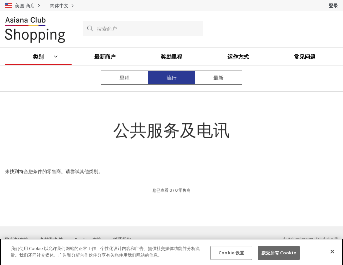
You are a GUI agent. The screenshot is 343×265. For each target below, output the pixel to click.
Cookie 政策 (87, 239)
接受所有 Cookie (278, 255)
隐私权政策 (16, 239)
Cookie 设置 (231, 255)
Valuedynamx (300, 239)
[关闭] (332, 254)
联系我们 (122, 239)
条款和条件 (51, 239)
